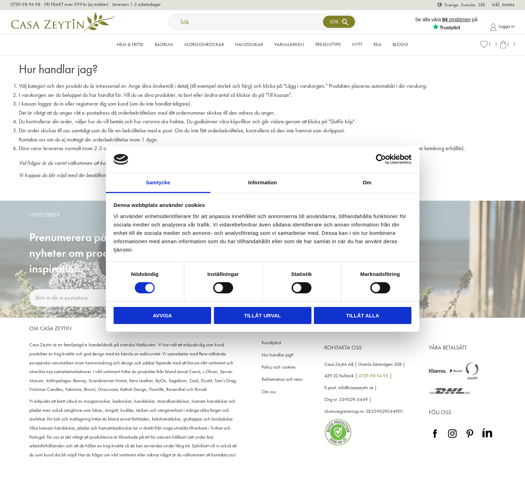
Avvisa (162, 315)
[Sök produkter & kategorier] (246, 22)
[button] (488, 44)
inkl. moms (503, 4)
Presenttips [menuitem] (328, 44)
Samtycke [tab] (158, 182)
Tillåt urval (262, 315)
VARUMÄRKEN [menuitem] (289, 44)
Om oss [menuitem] (269, 392)
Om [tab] (367, 182)
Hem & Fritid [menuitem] (130, 44)
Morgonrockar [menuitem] (204, 44)
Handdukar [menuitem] (249, 44)
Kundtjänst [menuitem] (271, 343)
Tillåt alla (362, 315)
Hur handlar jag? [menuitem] (277, 355)
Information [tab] (262, 182)
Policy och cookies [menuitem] (279, 367)
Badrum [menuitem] (164, 44)
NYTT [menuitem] (357, 44)
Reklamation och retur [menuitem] (282, 379)
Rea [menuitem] (377, 44)
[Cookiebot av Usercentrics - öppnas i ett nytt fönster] (380, 159)
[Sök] (339, 22)
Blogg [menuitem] (400, 44)
